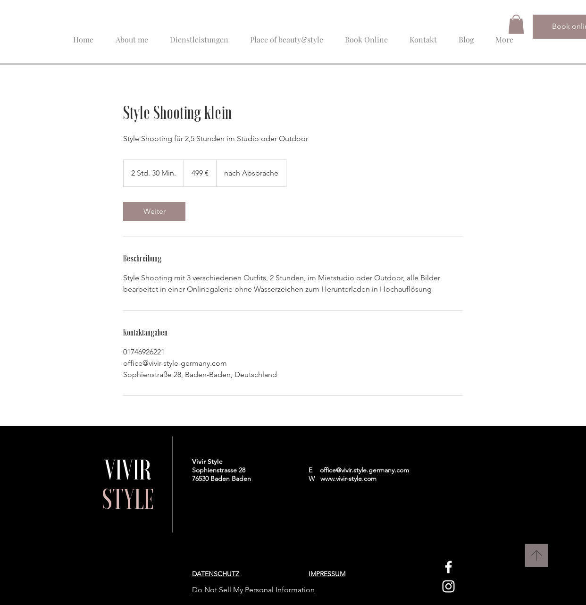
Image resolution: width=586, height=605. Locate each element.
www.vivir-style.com (348, 478)
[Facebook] (448, 567)
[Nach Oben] (536, 555)
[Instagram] (448, 586)
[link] (154, 211)
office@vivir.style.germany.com (364, 470)
